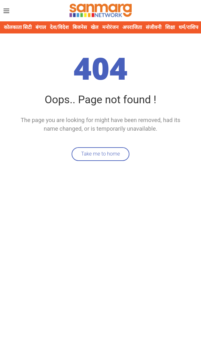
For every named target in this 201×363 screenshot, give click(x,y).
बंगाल (40, 27)
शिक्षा (170, 27)
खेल (94, 27)
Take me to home (100, 154)
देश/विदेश (59, 27)
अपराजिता (132, 27)
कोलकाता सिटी (18, 27)
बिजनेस (80, 27)
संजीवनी (153, 27)
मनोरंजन (110, 27)
